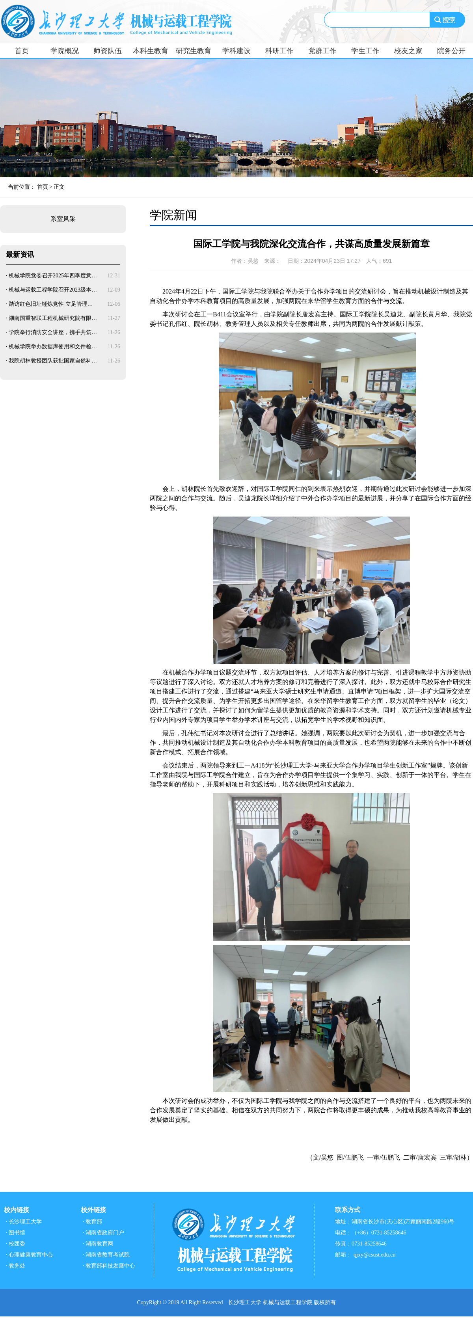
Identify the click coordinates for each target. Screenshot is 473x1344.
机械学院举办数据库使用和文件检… (53, 346)
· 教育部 (92, 1222)
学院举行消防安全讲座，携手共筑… (53, 332)
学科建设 (236, 51)
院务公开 (451, 51)
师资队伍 (107, 51)
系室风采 (63, 219)
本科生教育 (150, 51)
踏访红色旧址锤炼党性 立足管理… (51, 304)
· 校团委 (15, 1244)
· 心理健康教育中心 (29, 1255)
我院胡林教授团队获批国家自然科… (53, 361)
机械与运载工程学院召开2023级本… (53, 290)
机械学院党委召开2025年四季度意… (53, 276)
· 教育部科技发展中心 (109, 1266)
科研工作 (279, 51)
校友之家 (408, 51)
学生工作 (365, 51)
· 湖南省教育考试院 (106, 1255)
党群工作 (322, 51)
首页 (22, 51)
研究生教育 (193, 51)
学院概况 (64, 51)
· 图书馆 (15, 1233)
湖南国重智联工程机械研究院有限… (53, 318)
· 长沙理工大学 (24, 1222)
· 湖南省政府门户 (103, 1233)
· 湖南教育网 (98, 1244)
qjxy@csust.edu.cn (374, 1255)
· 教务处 (15, 1266)
